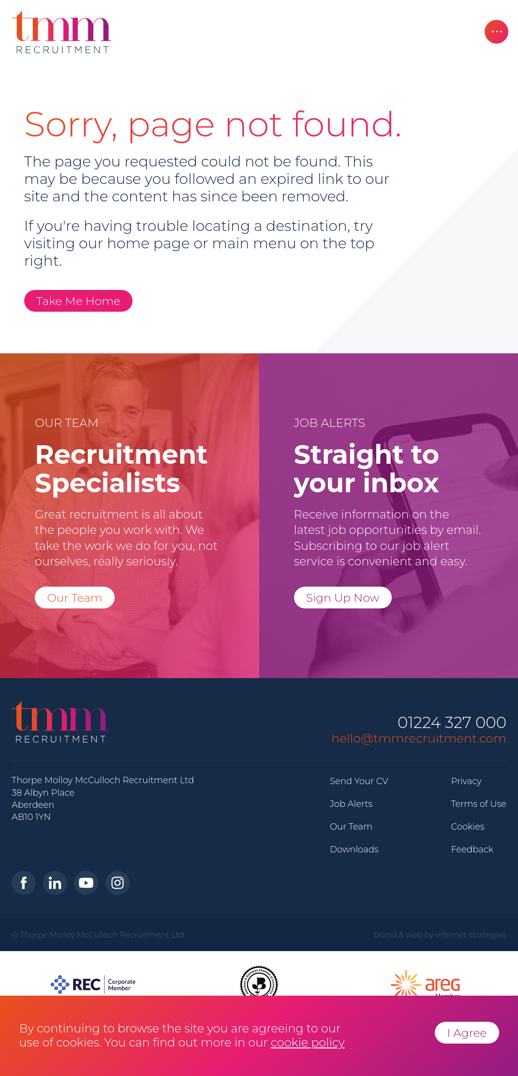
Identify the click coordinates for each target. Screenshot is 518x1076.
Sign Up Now (343, 598)
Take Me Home (78, 301)
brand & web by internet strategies (439, 935)
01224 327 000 (452, 723)
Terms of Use (478, 804)
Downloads (354, 849)
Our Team (75, 598)
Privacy (466, 781)
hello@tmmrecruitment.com (418, 738)
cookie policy (308, 1042)
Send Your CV (359, 781)
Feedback (472, 849)
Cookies (467, 826)
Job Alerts (351, 804)
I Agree (467, 1033)
